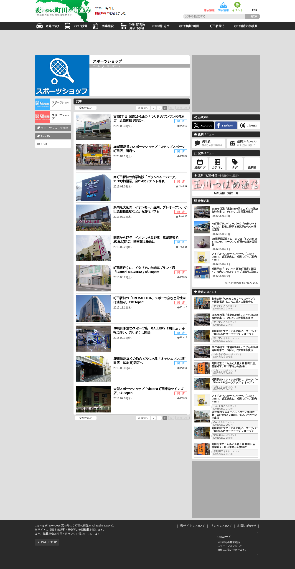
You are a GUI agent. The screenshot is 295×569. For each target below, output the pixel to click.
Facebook (227, 125)
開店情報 (209, 5)
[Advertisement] (147, 43)
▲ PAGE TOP (47, 542)
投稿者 (252, 167)
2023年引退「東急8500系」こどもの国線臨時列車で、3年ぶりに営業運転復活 (235, 210)
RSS (254, 5)
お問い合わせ (246, 526)
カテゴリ (217, 167)
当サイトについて (192, 526)
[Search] (252, 16)
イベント (237, 5)
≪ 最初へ (142, 107)
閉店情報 (223, 5)
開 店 (181, 181)
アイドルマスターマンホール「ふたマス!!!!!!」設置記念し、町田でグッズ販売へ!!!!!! (234, 256)
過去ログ (199, 167)
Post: (183, 125)
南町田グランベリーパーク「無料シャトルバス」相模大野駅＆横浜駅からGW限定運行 (234, 226)
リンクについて (221, 526)
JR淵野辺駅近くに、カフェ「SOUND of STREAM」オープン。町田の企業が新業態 (234, 241)
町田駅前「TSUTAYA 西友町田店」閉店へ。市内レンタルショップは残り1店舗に (235, 270)
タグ (235, 167)
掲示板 (208, 143)
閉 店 (181, 121)
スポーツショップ (52, 104)
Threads (252, 125)
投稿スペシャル (243, 143)
